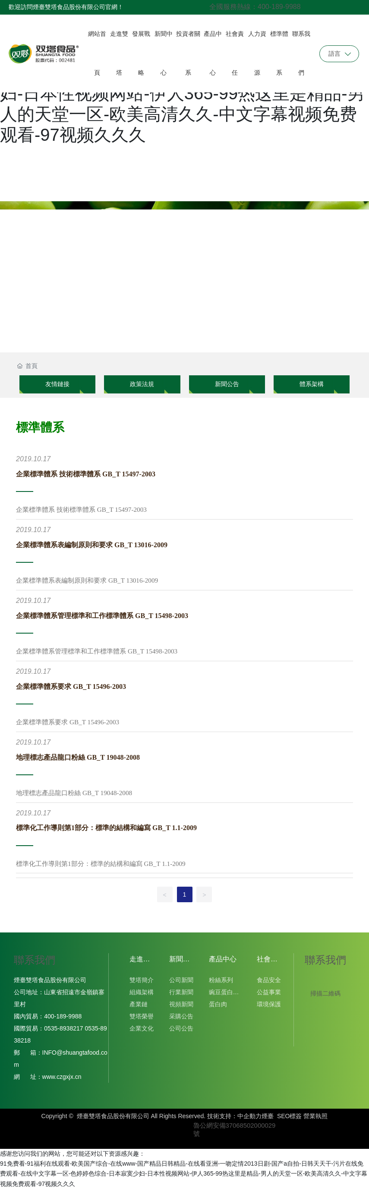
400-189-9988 (64, 1016)
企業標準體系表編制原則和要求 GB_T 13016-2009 (91, 545)
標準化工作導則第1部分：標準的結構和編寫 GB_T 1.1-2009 (106, 827)
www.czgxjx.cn (62, 1076)
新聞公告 (227, 384)
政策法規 (142, 384)
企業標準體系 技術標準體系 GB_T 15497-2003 (85, 474)
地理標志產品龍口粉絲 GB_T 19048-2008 (78, 757)
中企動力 (249, 1116)
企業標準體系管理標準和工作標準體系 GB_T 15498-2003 (102, 615)
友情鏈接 (57, 384)
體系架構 (312, 384)
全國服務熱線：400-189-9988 (255, 6)
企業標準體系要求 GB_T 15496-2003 (71, 686)
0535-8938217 (63, 1028)
